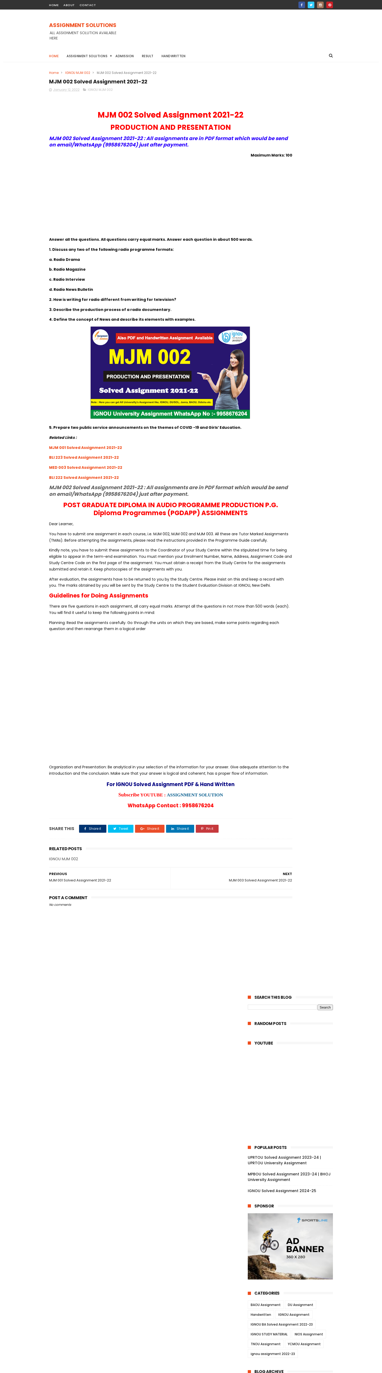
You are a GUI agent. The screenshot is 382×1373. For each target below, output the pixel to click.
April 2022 (268, 523)
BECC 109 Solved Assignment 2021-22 (294, 790)
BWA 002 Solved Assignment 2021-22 (294, 985)
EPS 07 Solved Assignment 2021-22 (291, 602)
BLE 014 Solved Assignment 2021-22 (292, 1086)
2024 (259, 459)
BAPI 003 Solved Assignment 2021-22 (294, 1144)
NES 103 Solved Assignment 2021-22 (292, 1122)
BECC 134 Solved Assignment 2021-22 (294, 804)
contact (88, 5)
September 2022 (275, 494)
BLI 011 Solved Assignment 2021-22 (291, 1035)
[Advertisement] (236, 34)
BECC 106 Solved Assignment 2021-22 (294, 797)
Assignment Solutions (87, 56)
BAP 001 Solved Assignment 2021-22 (292, 1166)
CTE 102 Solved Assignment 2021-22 (292, 1231)
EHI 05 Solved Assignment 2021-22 (291, 638)
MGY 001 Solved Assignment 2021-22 (293, 963)
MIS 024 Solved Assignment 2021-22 (293, 855)
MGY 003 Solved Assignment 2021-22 (294, 949)
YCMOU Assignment (304, 421)
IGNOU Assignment (294, 392)
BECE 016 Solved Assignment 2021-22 (293, 551)
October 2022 (272, 487)
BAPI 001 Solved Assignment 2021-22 (293, 1158)
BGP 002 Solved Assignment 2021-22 (293, 1014)
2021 (258, 1271)
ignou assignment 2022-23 (273, 431)
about (69, 5)
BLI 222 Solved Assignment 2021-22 (84, 498)
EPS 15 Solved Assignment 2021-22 (291, 573)
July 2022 (268, 502)
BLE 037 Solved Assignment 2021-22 (292, 1064)
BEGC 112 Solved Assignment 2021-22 (293, 717)
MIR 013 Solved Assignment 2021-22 (292, 927)
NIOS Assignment (309, 411)
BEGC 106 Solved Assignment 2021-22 (294, 768)
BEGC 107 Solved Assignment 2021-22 (294, 761)
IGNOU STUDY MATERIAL (269, 411)
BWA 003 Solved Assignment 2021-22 (294, 978)
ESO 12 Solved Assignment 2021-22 (291, 703)
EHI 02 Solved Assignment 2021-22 (291, 660)
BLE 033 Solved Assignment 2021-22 (292, 1043)
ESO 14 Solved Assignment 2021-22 (291, 689)
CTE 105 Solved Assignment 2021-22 (292, 1209)
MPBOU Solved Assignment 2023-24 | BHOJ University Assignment (289, 254)
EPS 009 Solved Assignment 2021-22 (293, 587)
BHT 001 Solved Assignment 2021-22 (293, 999)
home (54, 5)
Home (54, 56)
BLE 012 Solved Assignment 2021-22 (292, 1101)
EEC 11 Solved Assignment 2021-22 (290, 566)
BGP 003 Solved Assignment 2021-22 (293, 1007)
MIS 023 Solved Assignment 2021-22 (292, 862)
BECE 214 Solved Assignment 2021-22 (293, 544)
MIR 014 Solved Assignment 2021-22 (292, 920)
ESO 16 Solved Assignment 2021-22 (291, 674)
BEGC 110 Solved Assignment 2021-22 (293, 725)
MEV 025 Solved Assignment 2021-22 (293, 884)
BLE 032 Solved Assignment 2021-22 (292, 1050)
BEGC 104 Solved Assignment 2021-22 (294, 746)
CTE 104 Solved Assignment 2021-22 (292, 1216)
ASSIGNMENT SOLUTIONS (82, 25)
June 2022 (269, 509)
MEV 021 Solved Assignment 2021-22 (293, 913)
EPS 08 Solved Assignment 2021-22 (291, 595)
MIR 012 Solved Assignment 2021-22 (292, 934)
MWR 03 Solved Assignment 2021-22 (293, 833)
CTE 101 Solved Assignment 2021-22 (292, 1238)
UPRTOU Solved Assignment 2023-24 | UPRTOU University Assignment (284, 237)
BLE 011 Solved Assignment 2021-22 (291, 1108)
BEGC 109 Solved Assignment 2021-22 (294, 732)
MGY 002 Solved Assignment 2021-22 (294, 956)
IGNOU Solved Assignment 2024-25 (282, 268)
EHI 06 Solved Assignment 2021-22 (291, 631)
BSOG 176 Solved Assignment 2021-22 (294, 826)
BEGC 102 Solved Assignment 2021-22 (294, 775)
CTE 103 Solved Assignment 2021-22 (292, 1224)
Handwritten (174, 56)
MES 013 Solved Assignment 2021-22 (292, 1260)
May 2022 (268, 516)
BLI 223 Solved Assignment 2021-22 (84, 478)
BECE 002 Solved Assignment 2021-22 (294, 558)
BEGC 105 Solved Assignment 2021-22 (294, 739)
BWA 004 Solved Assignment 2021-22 (294, 970)
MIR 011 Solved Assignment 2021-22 (291, 941)
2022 (259, 473)
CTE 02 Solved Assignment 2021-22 (292, 1195)
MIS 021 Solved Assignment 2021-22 (292, 877)
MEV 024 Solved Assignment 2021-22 (293, 891)
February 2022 (273, 530)
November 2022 (274, 480)
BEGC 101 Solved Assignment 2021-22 (293, 783)
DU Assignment (300, 382)
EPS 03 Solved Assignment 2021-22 (291, 616)
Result (148, 56)
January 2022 (272, 538)
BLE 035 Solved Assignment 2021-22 (292, 1079)
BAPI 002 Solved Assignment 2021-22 (294, 1151)
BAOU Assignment (266, 382)
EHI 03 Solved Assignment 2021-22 (291, 652)
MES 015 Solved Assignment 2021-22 (292, 1245)
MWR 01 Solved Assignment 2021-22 (292, 847)
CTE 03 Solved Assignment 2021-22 (292, 1187)
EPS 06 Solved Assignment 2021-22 (291, 609)
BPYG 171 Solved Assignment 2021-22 (293, 819)
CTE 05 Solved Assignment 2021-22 (292, 1173)
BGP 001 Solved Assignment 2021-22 (293, 1021)
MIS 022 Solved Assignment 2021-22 (292, 869)
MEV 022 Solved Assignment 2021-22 (293, 905)
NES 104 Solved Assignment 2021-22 (292, 1115)
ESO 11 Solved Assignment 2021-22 (290, 710)
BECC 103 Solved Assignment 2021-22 (294, 811)
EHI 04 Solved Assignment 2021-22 (291, 645)
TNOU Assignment (266, 421)
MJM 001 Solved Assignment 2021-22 (85, 468)
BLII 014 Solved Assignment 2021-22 (292, 1028)
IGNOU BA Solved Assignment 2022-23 (282, 402)
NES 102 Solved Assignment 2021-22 (292, 1130)
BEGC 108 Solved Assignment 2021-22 (294, 754)
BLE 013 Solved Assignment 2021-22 (292, 1093)
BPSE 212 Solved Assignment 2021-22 (293, 623)
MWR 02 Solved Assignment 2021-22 (293, 840)
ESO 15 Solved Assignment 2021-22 (291, 681)
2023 (259, 466)
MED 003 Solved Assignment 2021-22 (85, 488)
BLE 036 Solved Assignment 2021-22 (292, 1072)
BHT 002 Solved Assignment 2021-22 (293, 992)
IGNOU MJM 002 (77, 72)
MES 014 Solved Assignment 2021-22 (293, 1252)
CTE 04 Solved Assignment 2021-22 (292, 1180)
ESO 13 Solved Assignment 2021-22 (291, 696)
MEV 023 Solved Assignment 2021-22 (293, 898)
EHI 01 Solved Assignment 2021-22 (290, 667)
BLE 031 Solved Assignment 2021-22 (292, 1057)
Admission (124, 56)
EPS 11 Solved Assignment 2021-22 (290, 580)
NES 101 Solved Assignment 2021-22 (292, 1137)
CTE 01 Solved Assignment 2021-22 (291, 1202)
